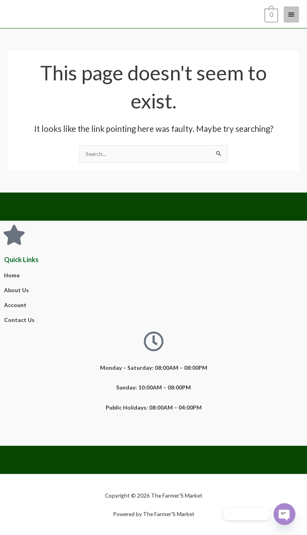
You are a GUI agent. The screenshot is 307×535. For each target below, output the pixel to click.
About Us (16, 290)
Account (15, 304)
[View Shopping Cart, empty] (270, 14)
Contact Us (19, 319)
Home (12, 275)
